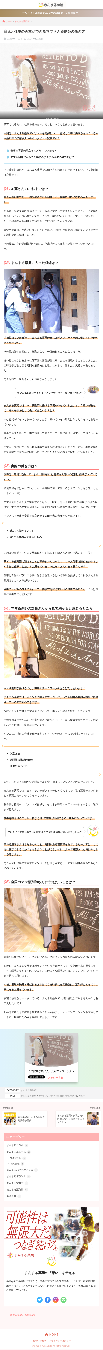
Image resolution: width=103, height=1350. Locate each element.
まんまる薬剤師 (28, 1090)
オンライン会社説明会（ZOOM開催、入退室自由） (51, 13)
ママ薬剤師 (58, 1095)
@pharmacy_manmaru (23, 1315)
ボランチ (44, 1095)
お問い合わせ (39, 1342)
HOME (51, 1335)
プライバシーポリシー (60, 1342)
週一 (82, 1095)
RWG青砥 (16, 1164)
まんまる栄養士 (18, 1183)
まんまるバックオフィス (23, 1170)
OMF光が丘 (17, 1158)
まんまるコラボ (18, 1145)
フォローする (55, 1077)
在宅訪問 (72, 1095)
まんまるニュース (19, 1152)
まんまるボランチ (19, 1177)
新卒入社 (14, 1197)
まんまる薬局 (29, 1095)
